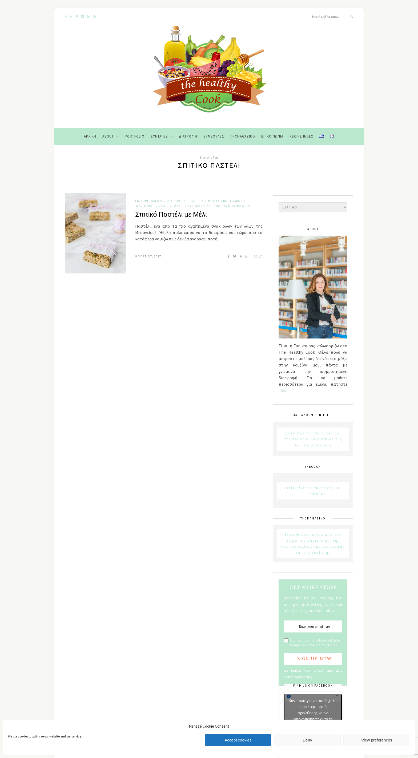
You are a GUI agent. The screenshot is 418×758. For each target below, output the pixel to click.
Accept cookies (238, 740)
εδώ (282, 390)
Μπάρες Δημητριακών (225, 201)
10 (258, 256)
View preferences (376, 740)
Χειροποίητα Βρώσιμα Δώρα (228, 206)
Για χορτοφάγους (149, 201)
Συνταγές (159, 136)
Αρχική (90, 136)
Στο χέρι (177, 206)
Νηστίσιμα (144, 206)
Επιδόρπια (195, 201)
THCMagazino (242, 136)
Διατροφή (188, 136)
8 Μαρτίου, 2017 (148, 256)
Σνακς (161, 206)
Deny (307, 740)
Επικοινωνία (272, 136)
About (108, 136)
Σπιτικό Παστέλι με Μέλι (171, 214)
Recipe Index (301, 136)
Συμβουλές (213, 136)
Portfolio (134, 136)
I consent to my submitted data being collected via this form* (315, 642)
